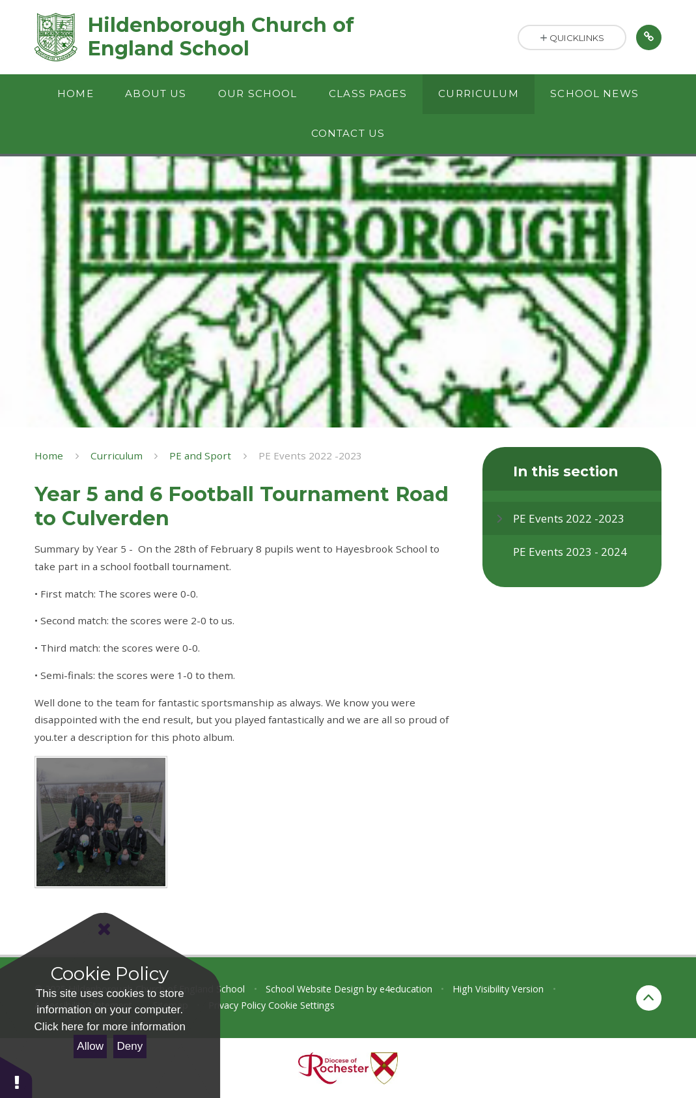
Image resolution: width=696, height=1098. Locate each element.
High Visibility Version (498, 989)
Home (49, 455)
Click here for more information (110, 1026)
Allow (90, 1046)
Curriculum (116, 455)
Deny (130, 1046)
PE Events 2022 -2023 (310, 455)
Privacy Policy (237, 1005)
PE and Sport (200, 455)
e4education (406, 989)
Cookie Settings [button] (301, 1005)
